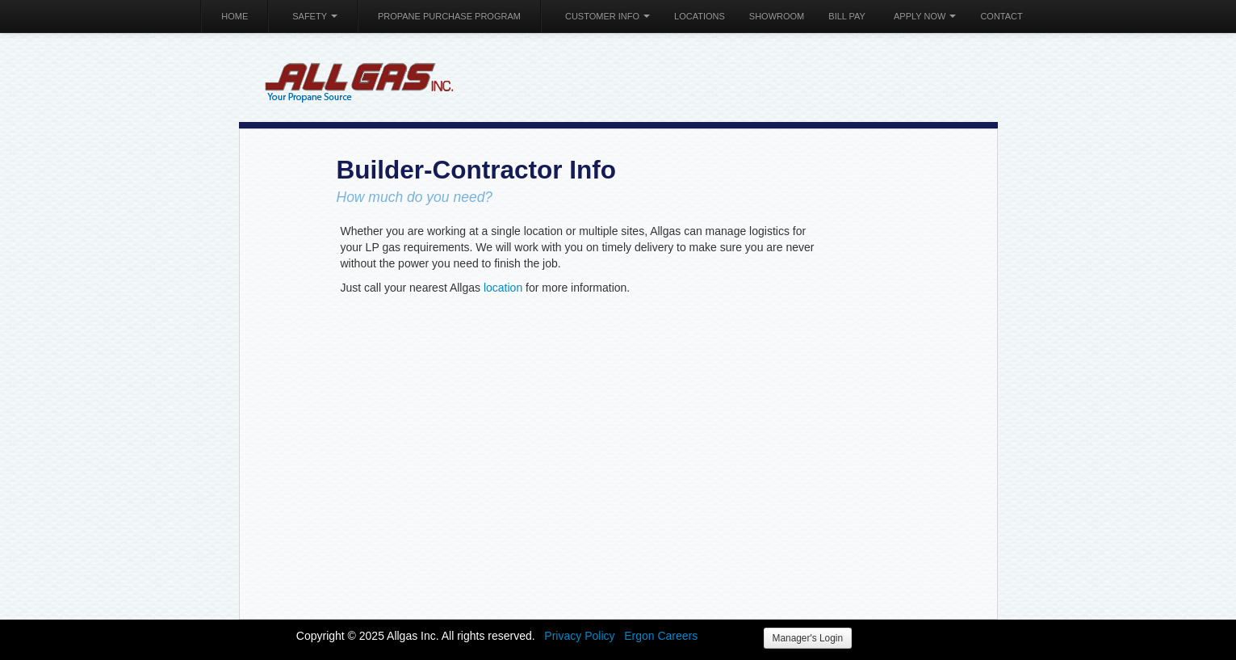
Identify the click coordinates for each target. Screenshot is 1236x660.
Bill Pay (846, 16)
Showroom (776, 16)
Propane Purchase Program (449, 16)
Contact (1001, 16)
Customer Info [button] (607, 16)
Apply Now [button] (925, 16)
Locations (699, 16)
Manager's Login (808, 638)
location (503, 287)
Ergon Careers (661, 635)
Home (234, 16)
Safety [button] (314, 16)
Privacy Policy (579, 635)
